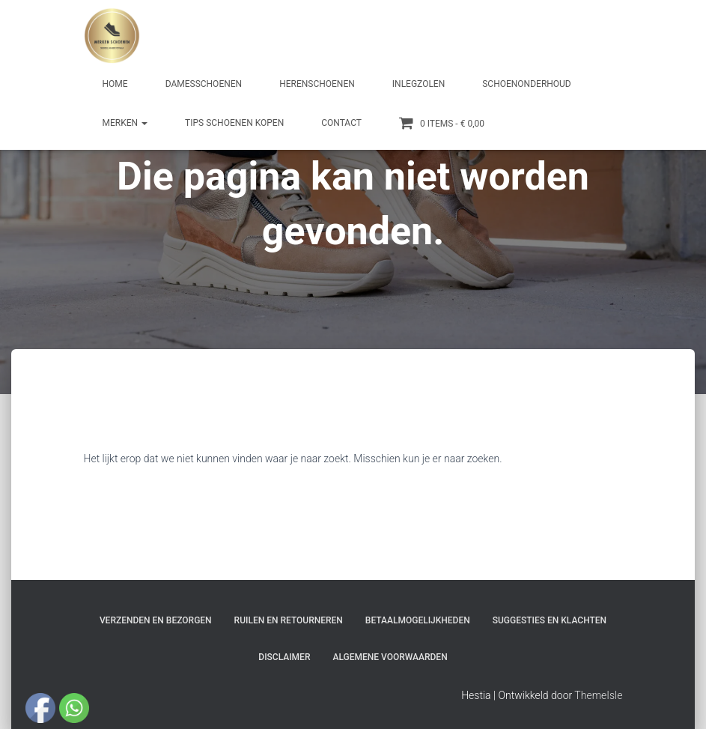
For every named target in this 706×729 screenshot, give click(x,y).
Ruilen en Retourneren (288, 620)
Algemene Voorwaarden (389, 657)
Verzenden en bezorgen (156, 620)
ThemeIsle (598, 695)
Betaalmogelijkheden (417, 620)
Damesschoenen (204, 84)
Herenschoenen (317, 84)
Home (115, 84)
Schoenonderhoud (526, 84)
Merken (125, 123)
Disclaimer (284, 657)
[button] (143, 123)
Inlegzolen (418, 84)
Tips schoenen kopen (234, 123)
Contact (341, 123)
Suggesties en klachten (549, 620)
